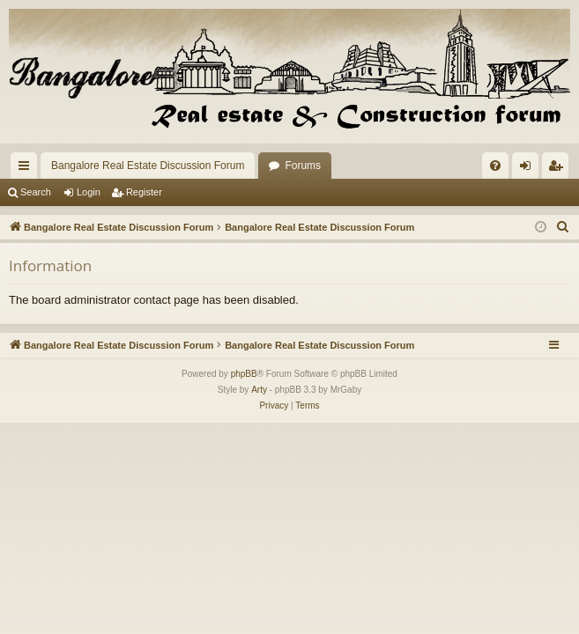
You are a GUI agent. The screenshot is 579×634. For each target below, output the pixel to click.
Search (35, 192)
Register (144, 192)
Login (88, 192)
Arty (259, 389)
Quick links (27, 169)
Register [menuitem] (559, 169)
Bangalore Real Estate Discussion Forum (147, 165)
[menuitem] (495, 165)
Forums (303, 165)
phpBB (244, 374)
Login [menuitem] (529, 169)
